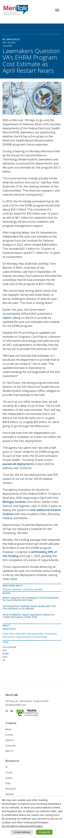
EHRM (6, 653)
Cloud (8, 772)
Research (10, 788)
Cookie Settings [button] (21, 832)
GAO (5, 656)
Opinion (9, 740)
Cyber (8, 777)
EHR (5, 650)
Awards (9, 794)
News (8, 729)
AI (6, 767)
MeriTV (9, 751)
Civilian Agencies (12, 589)
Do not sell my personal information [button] (22, 826)
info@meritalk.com (15, 704)
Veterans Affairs (32, 589)
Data (8, 783)
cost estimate (9, 647)
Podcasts (10, 745)
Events (9, 734)
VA (4, 660)
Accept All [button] (44, 832)
